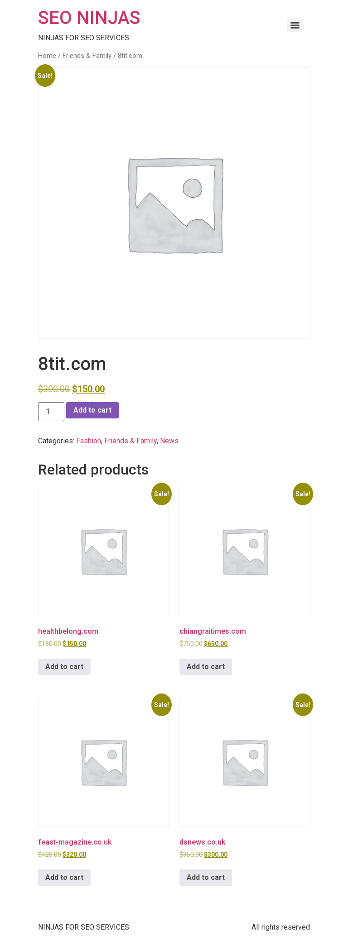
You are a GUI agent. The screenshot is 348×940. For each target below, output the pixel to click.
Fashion (88, 441)
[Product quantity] (51, 411)
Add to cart (92, 410)
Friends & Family (87, 56)
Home (47, 56)
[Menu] (295, 25)
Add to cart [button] (64, 666)
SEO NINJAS (89, 17)
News (169, 441)
